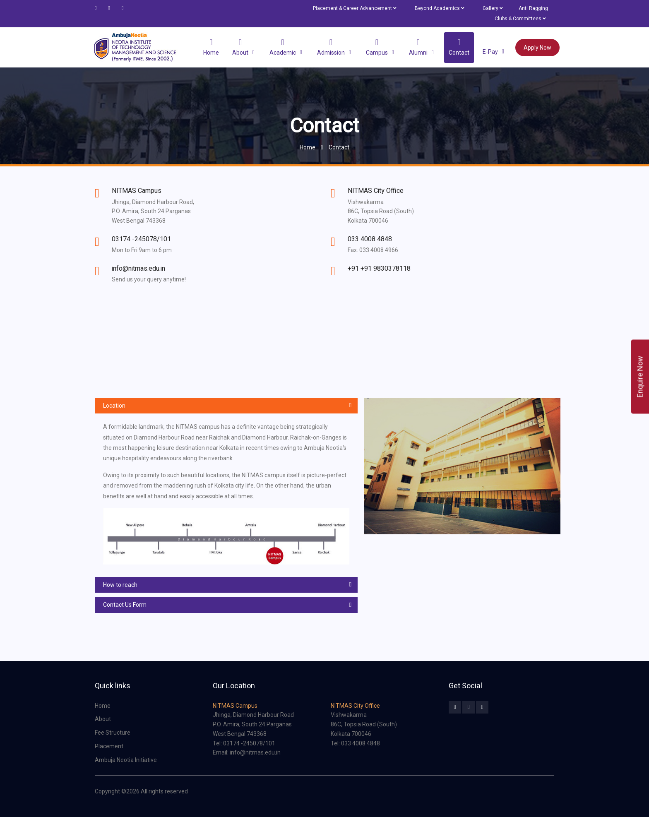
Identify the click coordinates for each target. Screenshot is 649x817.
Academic (282, 47)
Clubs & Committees (520, 19)
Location (114, 405)
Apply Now (537, 47)
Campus (377, 47)
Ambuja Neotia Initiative (126, 760)
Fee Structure (112, 732)
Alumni (418, 47)
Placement (109, 746)
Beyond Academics (439, 8)
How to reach (120, 585)
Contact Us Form (125, 604)
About (240, 47)
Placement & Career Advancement (354, 8)
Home (211, 47)
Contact (459, 47)
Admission (331, 47)
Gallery (492, 8)
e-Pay (490, 51)
